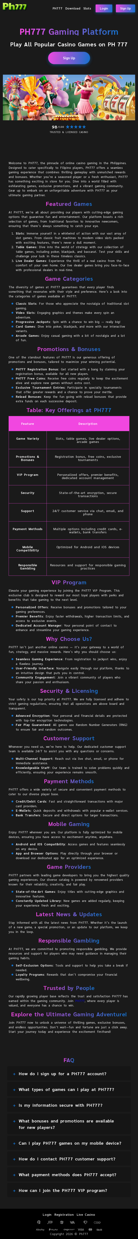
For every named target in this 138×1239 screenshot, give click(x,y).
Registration (64, 1214)
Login (104, 8)
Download (72, 8)
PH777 (58, 8)
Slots (87, 8)
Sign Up (125, 8)
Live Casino (86, 1214)
